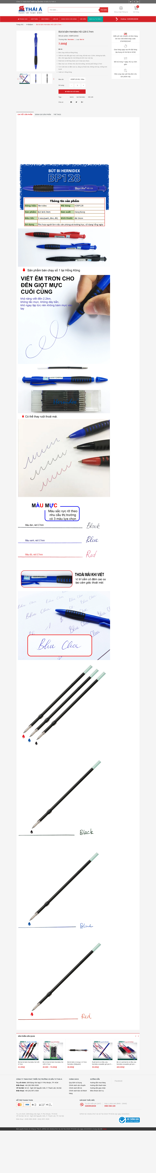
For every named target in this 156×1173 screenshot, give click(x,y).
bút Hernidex (81, 97)
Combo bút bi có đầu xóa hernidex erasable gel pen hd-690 (28, 1064)
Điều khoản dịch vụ (97, 1091)
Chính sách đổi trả (75, 1088)
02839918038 (90, 1106)
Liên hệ (55, 19)
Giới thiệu (34, 19)
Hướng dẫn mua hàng (98, 1082)
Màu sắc (61, 79)
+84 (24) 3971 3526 (27, 1091)
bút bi (71, 97)
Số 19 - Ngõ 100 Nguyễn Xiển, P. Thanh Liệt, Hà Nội (38, 1088)
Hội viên (83, 19)
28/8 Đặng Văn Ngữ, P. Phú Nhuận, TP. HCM (37, 1082)
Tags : (60, 97)
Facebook (118, 1081)
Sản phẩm (45, 19)
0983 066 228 (109, 1106)
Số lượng (61, 85)
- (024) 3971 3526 (43, 1119)
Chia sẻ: (60, 102)
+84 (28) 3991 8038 (27, 1085)
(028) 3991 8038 (30, 1119)
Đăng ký (125, 12)
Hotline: (129, 19)
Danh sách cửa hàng (69, 19)
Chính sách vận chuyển (77, 1085)
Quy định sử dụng (75, 1082)
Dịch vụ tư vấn (95, 19)
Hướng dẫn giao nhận (98, 1088)
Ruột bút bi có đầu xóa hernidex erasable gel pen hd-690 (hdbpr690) (127, 1064)
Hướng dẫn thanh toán (98, 1085)
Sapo (105, 1129)
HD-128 (90, 97)
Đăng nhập (117, 12)
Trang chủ (23, 19)
